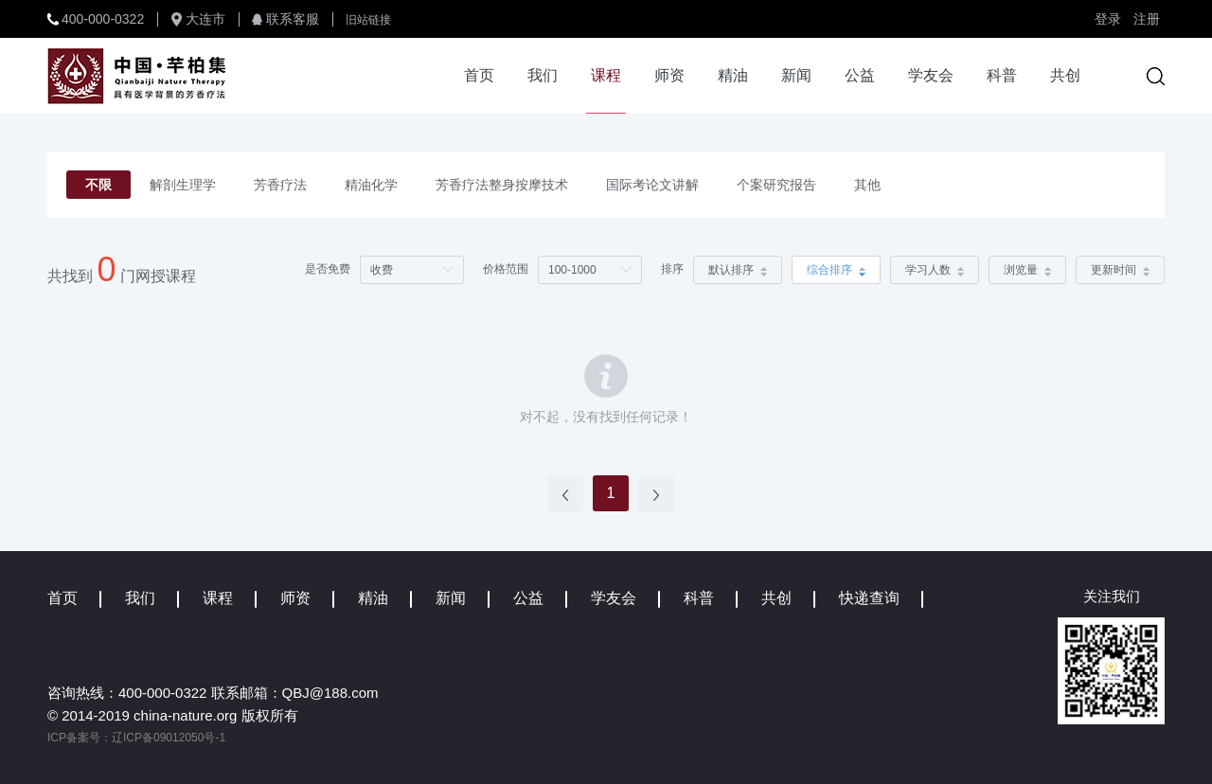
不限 (98, 184)
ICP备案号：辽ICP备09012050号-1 (136, 737)
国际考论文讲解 (652, 184)
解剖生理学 (183, 184)
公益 (860, 75)
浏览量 (1027, 269)
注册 (1146, 19)
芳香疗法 (280, 184)
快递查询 (869, 598)
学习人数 (934, 269)
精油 (733, 75)
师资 (669, 75)
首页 (479, 75)
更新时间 (1120, 269)
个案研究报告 (776, 184)
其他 (867, 184)
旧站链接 (368, 20)
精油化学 (371, 184)
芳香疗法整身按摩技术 (502, 184)
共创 (1065, 75)
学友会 (931, 75)
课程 (606, 75)
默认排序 (737, 269)
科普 (1002, 75)
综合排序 (836, 269)
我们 (542, 75)
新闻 (796, 75)
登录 (1108, 19)
